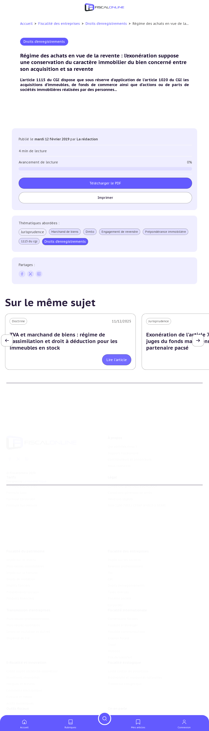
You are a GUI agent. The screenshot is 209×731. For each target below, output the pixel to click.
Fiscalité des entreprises (59, 23)
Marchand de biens (64, 232)
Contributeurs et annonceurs (129, 438)
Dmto (90, 232)
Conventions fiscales (123, 595)
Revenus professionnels (125, 540)
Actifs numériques (20, 683)
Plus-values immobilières (25, 540)
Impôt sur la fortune (22, 546)
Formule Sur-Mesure (21, 491)
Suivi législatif (17, 712)
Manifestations (119, 712)
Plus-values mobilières (23, 602)
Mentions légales (120, 484)
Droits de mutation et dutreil (28, 608)
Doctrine (18, 321)
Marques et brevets (20, 663)
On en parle (117, 691)
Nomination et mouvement (128, 700)
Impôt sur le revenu (21, 534)
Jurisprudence (32, 232)
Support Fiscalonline (123, 432)
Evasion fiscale (118, 615)
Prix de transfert (120, 634)
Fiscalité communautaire (126, 608)
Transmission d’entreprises (28, 587)
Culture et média (19, 676)
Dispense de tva (17, 615)
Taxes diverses (118, 566)
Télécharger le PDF (105, 183)
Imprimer (105, 197)
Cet (110, 553)
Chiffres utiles (17, 700)
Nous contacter (119, 444)
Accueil (26, 23)
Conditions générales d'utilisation (132, 472)
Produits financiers (20, 572)
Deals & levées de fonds (125, 706)
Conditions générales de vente (130, 478)
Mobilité (114, 627)
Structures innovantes (23, 657)
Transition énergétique (125, 663)
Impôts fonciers (18, 559)
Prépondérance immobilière (165, 232)
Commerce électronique (24, 670)
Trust (112, 621)
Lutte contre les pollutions (128, 651)
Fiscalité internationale (127, 587)
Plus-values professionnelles (27, 595)
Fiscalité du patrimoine (25, 525)
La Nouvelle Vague (34, 460)
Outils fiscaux (17, 691)
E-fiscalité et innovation (26, 642)
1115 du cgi (29, 241)
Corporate (115, 579)
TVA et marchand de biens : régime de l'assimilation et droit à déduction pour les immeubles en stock (63, 341)
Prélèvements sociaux (22, 566)
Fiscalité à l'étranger (123, 602)
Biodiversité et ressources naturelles (135, 657)
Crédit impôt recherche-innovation (32, 651)
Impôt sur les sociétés (124, 534)
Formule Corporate (20, 484)
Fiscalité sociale (119, 572)
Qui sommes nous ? (122, 425)
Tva (110, 546)
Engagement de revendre (119, 232)
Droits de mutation (20, 553)
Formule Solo (16, 478)
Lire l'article (117, 360)
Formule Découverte (21, 472)
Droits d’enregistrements (107, 23)
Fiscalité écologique (124, 642)
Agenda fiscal (15, 706)
